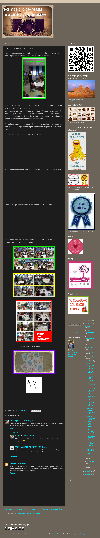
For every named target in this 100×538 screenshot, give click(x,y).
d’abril (89, 361)
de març (90, 457)
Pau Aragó (14, 421)
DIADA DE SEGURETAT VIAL (91, 391)
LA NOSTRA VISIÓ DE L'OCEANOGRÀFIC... (91, 434)
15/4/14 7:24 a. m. (30, 436)
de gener (90, 466)
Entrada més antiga (52, 509)
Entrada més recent (15, 509)
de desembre (90, 331)
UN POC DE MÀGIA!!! (91, 383)
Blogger (83, 534)
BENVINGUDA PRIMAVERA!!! (91, 411)
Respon (13, 428)
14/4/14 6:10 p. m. (26, 421)
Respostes (16, 432)
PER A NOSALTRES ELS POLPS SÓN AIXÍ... (91, 421)
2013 (88, 471)
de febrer (90, 461)
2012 (88, 474)
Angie (17, 436)
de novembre (90, 337)
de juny (90, 352)
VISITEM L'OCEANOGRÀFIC (91, 444)
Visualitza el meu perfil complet (72, 354)
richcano (58, 534)
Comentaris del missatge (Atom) (30, 513)
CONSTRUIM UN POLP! (91, 404)
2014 (87, 326)
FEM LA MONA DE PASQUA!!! (90, 374)
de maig (90, 356)
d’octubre (91, 343)
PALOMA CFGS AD (23, 447)
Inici (34, 509)
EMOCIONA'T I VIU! (91, 398)
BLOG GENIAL (24, 9)
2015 (88, 323)
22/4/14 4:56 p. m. (24, 463)
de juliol (90, 347)
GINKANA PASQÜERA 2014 (91, 366)
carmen (13, 463)
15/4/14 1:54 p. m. (39, 447)
